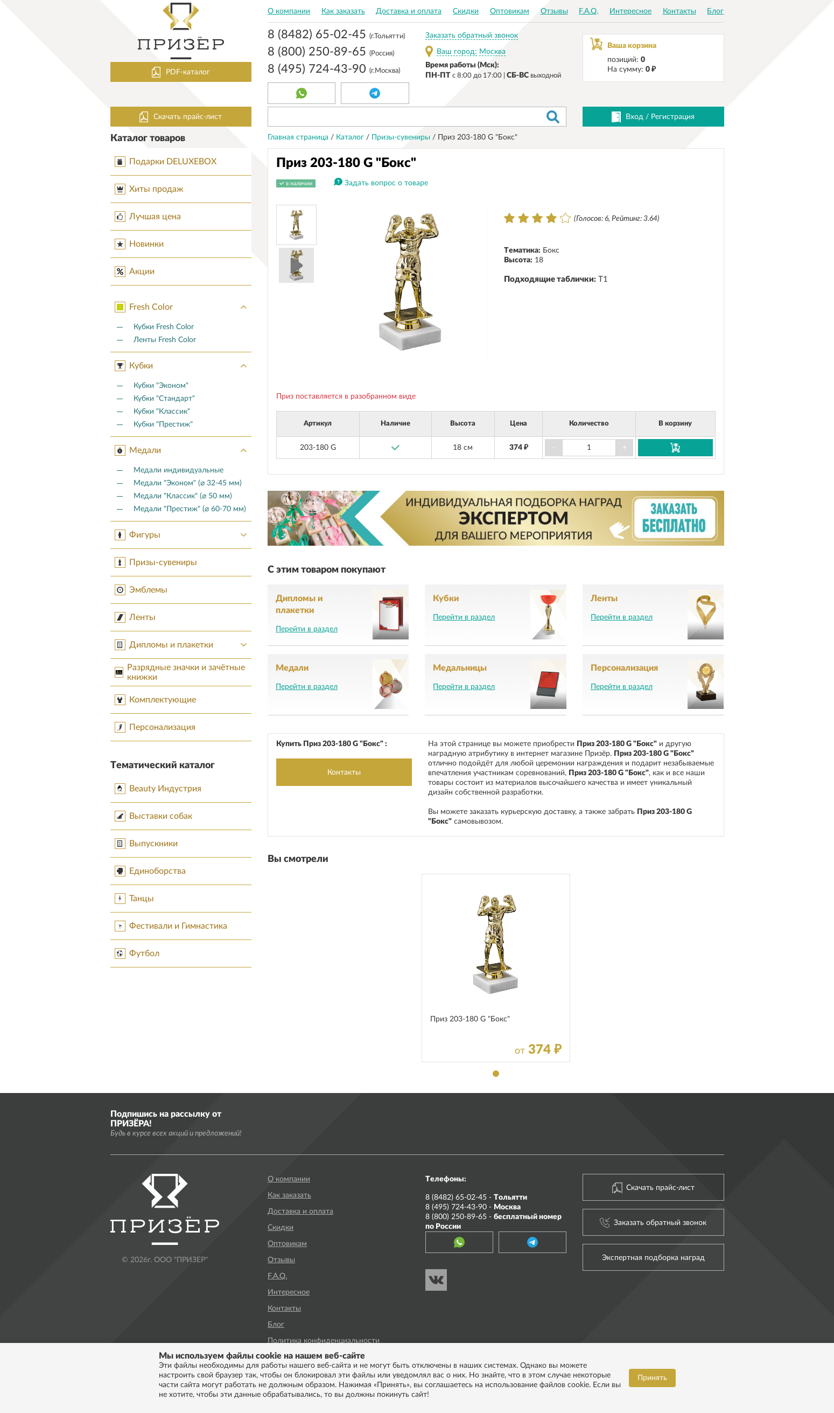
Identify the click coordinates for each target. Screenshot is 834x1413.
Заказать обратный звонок (471, 35)
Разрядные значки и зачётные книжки (180, 672)
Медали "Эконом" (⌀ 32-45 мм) (188, 483)
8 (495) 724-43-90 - (473, 1207)
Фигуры (183, 534)
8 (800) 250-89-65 (331, 53)
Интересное (630, 11)
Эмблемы (141, 589)
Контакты (679, 11)
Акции (135, 271)
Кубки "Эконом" (161, 385)
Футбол (137, 953)
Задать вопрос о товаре (386, 183)
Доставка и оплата (408, 11)
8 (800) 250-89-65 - (493, 1221)
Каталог (351, 137)
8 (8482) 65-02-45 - (476, 1197)
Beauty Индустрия (158, 788)
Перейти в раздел (307, 629)
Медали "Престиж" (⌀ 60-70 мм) (190, 509)
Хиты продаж (149, 189)
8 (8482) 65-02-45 (336, 35)
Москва (492, 51)
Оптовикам (509, 11)
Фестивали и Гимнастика (171, 926)
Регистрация (673, 117)
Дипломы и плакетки (183, 644)
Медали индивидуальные (178, 470)
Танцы (134, 898)
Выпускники (146, 843)
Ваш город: (457, 51)
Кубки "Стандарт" (164, 398)
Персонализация (155, 727)
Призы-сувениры (156, 562)
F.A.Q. (588, 11)
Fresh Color (183, 307)
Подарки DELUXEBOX (165, 161)
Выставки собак (153, 816)
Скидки (466, 11)
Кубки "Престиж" (163, 424)
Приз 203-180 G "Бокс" (470, 1019)
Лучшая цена (148, 216)
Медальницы (460, 668)
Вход (634, 117)
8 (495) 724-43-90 (334, 70)
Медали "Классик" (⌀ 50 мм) (183, 496)
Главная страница (299, 137)
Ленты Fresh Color (165, 340)
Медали (183, 450)
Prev (347, 282)
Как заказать (343, 11)
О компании (289, 11)
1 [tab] (496, 1073)
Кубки (183, 365)
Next (473, 282)
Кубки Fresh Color (164, 327)
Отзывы (554, 11)
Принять (652, 1378)
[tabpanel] (496, 968)
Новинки (139, 244)
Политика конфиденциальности (324, 1341)
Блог (715, 11)
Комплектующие (155, 699)
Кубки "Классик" (162, 411)
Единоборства (150, 871)
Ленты (135, 617)
